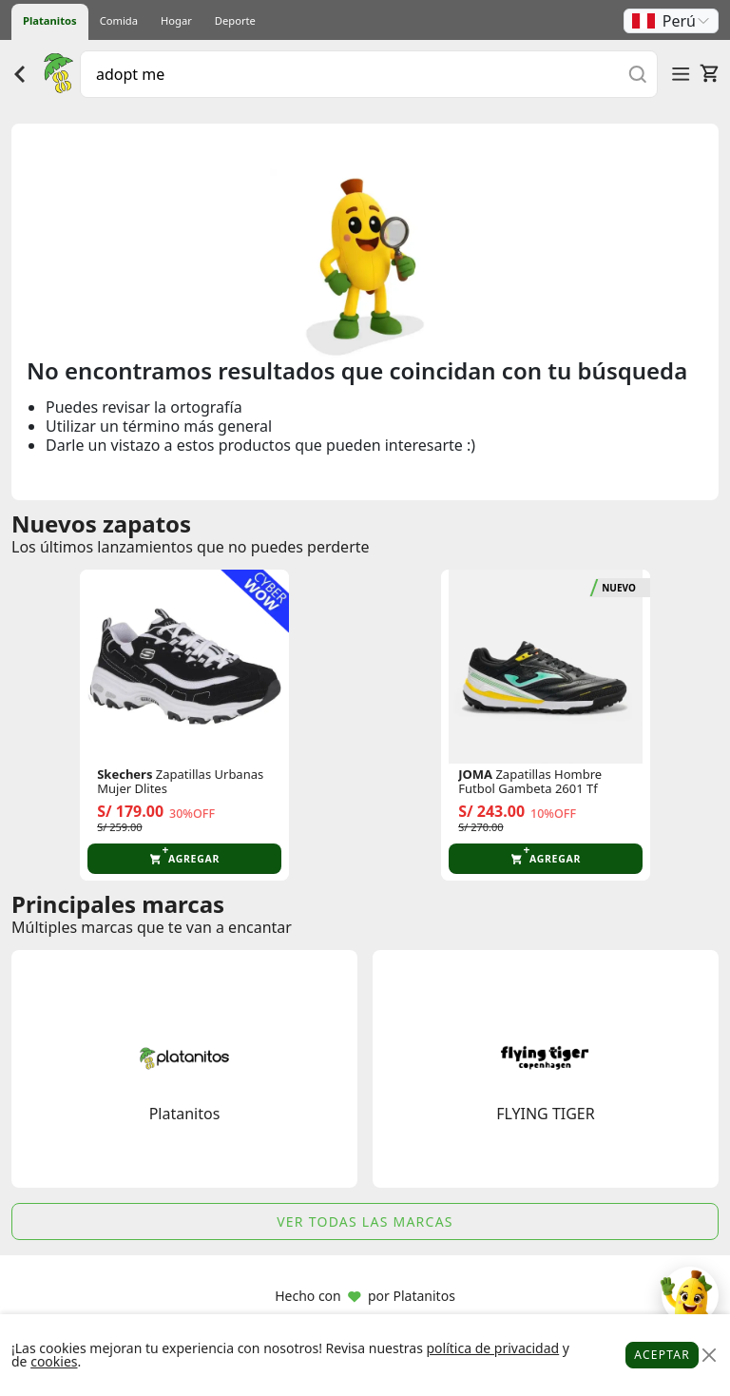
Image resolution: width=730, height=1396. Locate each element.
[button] (671, 21)
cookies (53, 1361)
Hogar (176, 20)
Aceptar (662, 1355)
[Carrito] (709, 73)
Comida (119, 20)
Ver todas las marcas (365, 1221)
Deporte (235, 20)
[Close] (709, 1356)
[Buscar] (638, 73)
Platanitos (50, 20)
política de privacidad (492, 1348)
